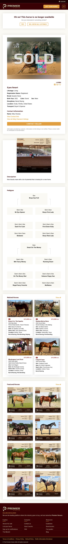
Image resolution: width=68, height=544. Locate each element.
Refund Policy (29, 539)
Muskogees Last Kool (15, 359)
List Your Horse (51, 6)
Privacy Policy (20, 539)
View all (58, 297)
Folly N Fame (40, 360)
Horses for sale (7, 523)
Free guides (49, 529)
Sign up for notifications (10, 529)
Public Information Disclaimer (44, 539)
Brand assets (50, 526)
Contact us (27, 523)
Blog (47, 532)
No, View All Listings (38, 24)
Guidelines (49, 523)
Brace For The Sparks (15, 321)
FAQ (25, 529)
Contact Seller (34, 124)
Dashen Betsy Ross (42, 321)
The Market (6, 532)
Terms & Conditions (8, 539)
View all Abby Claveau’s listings (17, 119)
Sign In (62, 1)
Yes (22, 24)
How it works (28, 526)
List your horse (7, 526)
